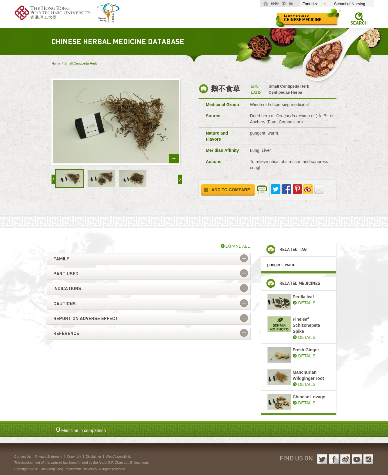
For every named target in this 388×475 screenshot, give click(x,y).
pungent (275, 264)
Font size (311, 4)
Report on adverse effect (85, 318)
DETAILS (307, 302)
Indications (67, 288)
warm (290, 264)
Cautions (64, 303)
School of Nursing (349, 4)
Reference (66, 333)
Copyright (74, 456)
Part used (66, 273)
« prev (53, 179)
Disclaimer (93, 456)
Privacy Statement (48, 456)
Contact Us (22, 456)
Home (56, 63)
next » (180, 179)
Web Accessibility (119, 456)
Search (359, 23)
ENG (275, 4)
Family (61, 258)
